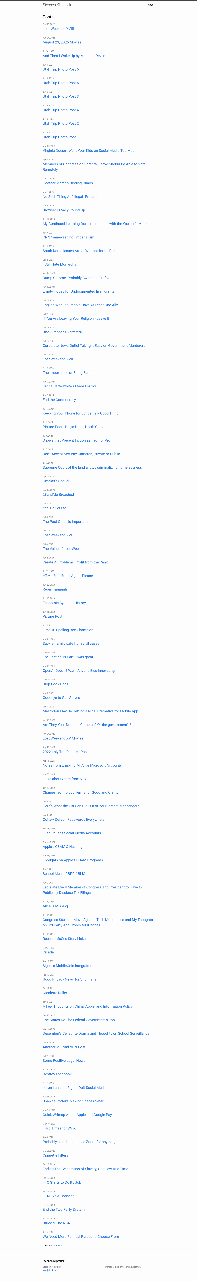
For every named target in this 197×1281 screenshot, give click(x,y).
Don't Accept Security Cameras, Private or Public (81, 454)
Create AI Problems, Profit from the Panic (76, 562)
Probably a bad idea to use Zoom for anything (79, 1142)
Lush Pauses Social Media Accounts (72, 833)
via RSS (58, 1245)
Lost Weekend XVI (57, 535)
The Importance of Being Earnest (69, 373)
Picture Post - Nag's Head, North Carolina (75, 427)
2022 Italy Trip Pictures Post (65, 752)
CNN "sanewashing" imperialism (68, 237)
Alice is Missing (55, 906)
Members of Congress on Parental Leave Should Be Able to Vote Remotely (94, 167)
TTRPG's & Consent (58, 1196)
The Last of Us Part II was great (68, 657)
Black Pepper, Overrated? (63, 332)
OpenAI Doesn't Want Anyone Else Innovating (79, 670)
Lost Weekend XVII (58, 359)
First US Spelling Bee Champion (68, 630)
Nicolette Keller (55, 993)
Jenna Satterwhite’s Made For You (70, 386)
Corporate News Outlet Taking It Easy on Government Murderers (94, 345)
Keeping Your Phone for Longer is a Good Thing (81, 413)
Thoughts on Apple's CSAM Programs (73, 860)
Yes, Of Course (54, 508)
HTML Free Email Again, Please (68, 576)
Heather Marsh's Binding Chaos (68, 183)
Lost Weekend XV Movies (63, 738)
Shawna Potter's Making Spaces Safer (73, 1101)
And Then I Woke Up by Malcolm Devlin (74, 56)
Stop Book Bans (55, 684)
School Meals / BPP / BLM (64, 874)
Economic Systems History (64, 603)
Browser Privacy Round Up (64, 210)
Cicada (48, 952)
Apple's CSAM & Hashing (63, 847)
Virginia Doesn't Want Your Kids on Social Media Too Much (90, 151)
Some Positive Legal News (64, 1060)
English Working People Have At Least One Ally (80, 305)
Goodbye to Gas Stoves (61, 698)
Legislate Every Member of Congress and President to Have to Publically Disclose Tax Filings (92, 890)
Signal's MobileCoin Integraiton (67, 966)
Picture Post (52, 616)
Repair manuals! (56, 589)
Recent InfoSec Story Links (64, 939)
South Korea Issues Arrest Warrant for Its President (84, 251)
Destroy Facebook (57, 1074)
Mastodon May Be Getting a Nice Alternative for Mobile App (90, 711)
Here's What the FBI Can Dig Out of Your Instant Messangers (91, 806)
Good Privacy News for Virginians (69, 979)
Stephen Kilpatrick (57, 5)
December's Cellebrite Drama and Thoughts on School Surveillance (96, 1033)
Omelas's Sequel (56, 481)
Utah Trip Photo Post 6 (61, 83)
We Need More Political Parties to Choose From (81, 1237)
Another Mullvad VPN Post (64, 1047)
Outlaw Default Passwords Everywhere (73, 819)
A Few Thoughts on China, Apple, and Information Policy (87, 1006)
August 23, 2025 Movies (62, 42)
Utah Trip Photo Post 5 (61, 69)
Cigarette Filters (55, 1155)
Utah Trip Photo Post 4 (61, 110)
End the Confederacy (59, 400)
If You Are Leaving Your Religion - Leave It (76, 318)
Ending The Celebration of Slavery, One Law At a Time (85, 1169)
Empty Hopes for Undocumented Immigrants (78, 291)
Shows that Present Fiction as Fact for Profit (78, 440)
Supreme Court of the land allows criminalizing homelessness (92, 467)
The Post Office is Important (65, 522)
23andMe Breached (58, 494)
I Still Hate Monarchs (59, 264)
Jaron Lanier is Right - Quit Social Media (75, 1088)
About (151, 4)
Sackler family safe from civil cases (71, 643)
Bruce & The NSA (56, 1223)
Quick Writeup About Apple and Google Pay (77, 1115)
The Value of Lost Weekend (64, 549)
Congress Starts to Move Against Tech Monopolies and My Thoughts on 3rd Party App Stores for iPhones (98, 922)
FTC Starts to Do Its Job (62, 1182)
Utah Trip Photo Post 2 (61, 123)
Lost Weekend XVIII (58, 29)
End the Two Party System (64, 1209)
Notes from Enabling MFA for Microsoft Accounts (82, 765)
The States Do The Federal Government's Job (79, 1020)
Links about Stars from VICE (65, 779)
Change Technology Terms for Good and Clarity (80, 792)
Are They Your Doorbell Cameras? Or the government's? (87, 725)
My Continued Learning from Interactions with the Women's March (96, 224)
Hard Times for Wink (59, 1128)
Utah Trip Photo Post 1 (61, 137)
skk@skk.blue (50, 1270)
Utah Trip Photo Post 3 (61, 96)
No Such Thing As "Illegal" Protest (70, 197)
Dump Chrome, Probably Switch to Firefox (76, 278)
